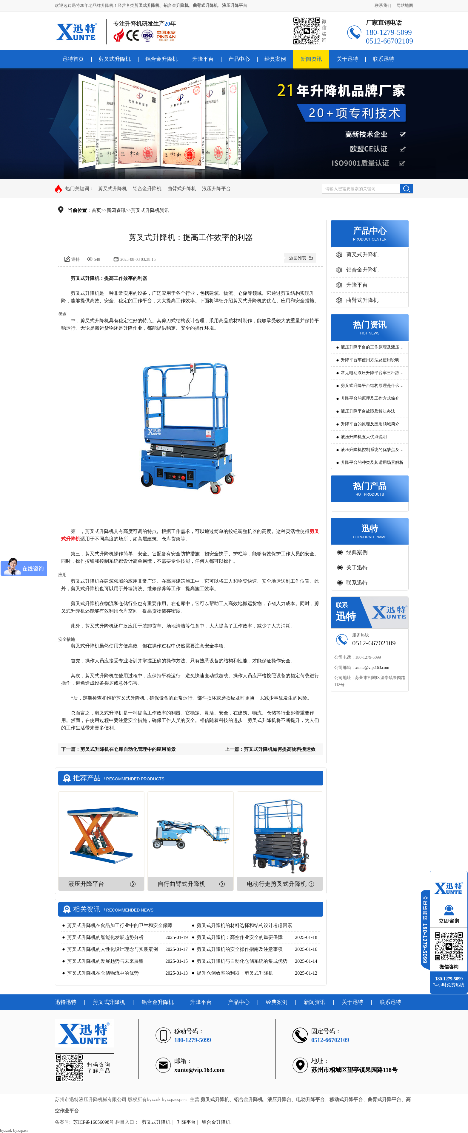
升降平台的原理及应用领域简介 (370, 424)
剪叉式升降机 (114, 59)
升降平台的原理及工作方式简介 (370, 398)
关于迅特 (347, 59)
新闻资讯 (311, 59)
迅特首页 (73, 59)
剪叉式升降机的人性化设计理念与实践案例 (112, 949)
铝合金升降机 (161, 59)
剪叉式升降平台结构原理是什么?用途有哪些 (371, 387)
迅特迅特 (65, 1002)
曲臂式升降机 (181, 188)
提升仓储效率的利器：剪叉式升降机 (235, 973)
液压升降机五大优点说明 (364, 437)
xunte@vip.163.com (372, 667)
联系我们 (383, 5)
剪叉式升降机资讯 (150, 210)
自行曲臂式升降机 (181, 884)
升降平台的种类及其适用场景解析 (372, 462)
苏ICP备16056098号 (93, 1122)
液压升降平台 (216, 188)
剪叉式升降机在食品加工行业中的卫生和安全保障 (119, 925)
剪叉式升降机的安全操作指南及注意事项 (240, 949)
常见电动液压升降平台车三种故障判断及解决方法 (372, 375)
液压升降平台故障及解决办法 (368, 411)
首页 (96, 210)
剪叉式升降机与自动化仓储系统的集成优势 (242, 961)
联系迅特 (383, 59)
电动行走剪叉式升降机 (277, 884)
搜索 (406, 188)
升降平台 (203, 59)
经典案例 (275, 59)
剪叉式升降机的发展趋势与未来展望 (105, 961)
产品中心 (239, 59)
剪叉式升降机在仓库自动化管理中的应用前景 (128, 749)
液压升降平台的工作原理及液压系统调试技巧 (372, 349)
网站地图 (404, 5)
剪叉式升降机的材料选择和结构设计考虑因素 (244, 925)
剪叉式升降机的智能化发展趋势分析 (105, 937)
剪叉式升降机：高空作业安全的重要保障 (240, 937)
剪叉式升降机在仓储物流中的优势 (103, 973)
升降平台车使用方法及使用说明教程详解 (372, 362)
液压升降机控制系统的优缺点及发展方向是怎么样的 (372, 451)
